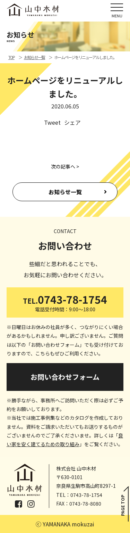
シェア (72, 122)
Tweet (52, 122)
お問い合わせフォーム (65, 377)
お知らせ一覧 (65, 192)
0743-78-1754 (65, 302)
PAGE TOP (122, 505)
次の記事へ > (65, 166)
